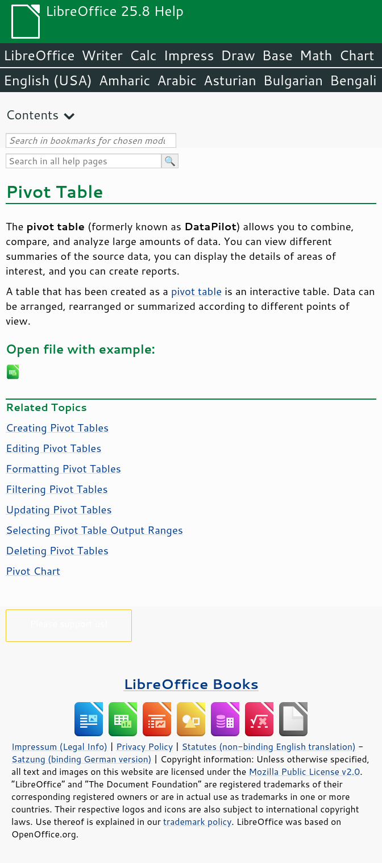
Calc (143, 55)
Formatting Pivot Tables (63, 468)
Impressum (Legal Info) (59, 746)
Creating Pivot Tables (57, 427)
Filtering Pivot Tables (57, 489)
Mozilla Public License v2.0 (304, 771)
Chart (356, 55)
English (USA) (47, 80)
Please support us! (69, 623)
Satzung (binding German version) (81, 759)
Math (316, 55)
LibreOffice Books (191, 684)
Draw (238, 55)
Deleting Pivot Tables (57, 550)
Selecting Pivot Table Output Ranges (94, 529)
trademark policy (197, 821)
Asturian (230, 80)
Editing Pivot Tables (53, 448)
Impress (189, 55)
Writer (101, 55)
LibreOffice (38, 55)
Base (277, 55)
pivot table (196, 291)
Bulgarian (293, 80)
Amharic (124, 80)
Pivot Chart (33, 570)
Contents (32, 114)
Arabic (177, 80)
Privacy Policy (144, 746)
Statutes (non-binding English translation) (268, 746)
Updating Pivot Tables (59, 509)
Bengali (353, 80)
